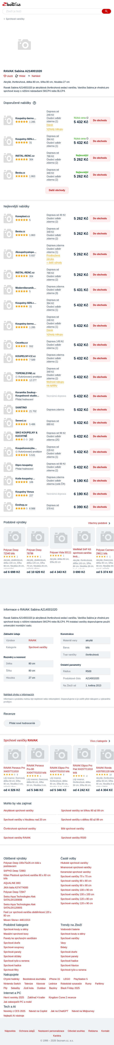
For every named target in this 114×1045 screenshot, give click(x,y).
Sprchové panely (12, 952)
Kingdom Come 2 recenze (62, 997)
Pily (5, 988)
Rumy (88, 983)
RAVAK (32, 640)
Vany (63, 943)
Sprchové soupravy (14, 947)
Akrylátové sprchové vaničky (19, 810)
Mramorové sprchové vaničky (76, 867)
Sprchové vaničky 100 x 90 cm (77, 890)
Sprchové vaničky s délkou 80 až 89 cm (82, 819)
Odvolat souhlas (76, 1031)
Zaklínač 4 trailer (36, 997)
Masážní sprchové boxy (16, 934)
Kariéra (57, 1035)
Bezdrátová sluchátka (34, 979)
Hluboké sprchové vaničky (74, 863)
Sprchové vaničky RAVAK (17, 837)
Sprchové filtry (11, 970)
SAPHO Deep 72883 (15, 871)
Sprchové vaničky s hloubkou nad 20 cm (25, 819)
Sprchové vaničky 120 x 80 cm (77, 899)
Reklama (93, 1031)
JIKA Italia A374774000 (16, 887)
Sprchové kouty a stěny (16, 929)
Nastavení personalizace (51, 1031)
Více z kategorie (100, 741)
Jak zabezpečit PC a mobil (18, 1002)
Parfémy (99, 983)
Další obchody (57, 190)
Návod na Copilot (38, 1011)
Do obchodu (100, 120)
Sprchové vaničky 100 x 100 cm (77, 894)
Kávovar (40, 983)
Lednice (53, 983)
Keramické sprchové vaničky (76, 872)
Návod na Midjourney (83, 1011)
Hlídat (20, 76)
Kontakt (105, 1031)
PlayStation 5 (81, 979)
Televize (28, 983)
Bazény (53, 988)
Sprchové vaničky (15, 19)
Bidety (64, 947)
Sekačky (15, 988)
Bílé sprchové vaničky (72, 828)
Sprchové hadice (12, 965)
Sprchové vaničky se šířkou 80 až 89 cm (82, 810)
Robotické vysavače (71, 983)
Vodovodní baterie (70, 929)
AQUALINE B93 (12, 883)
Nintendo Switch (12, 983)
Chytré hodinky (11, 979)
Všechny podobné (99, 523)
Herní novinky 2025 (14, 997)
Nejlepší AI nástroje (14, 1015)
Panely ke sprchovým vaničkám (20, 938)
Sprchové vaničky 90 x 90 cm (76, 885)
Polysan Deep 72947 (15, 892)
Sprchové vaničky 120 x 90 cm (77, 903)
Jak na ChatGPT (59, 1011)
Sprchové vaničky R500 (73, 837)
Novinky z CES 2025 (14, 1011)
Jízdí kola (28, 988)
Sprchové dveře (12, 943)
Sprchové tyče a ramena (16, 961)
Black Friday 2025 (70, 988)
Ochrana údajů (27, 1031)
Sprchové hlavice (70, 965)
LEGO (67, 979)
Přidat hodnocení (24, 399)
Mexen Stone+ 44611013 (17, 920)
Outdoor (41, 988)
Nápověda (10, 1031)
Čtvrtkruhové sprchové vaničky (20, 828)
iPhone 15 (54, 979)
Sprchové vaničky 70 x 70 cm (76, 876)
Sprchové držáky (12, 956)
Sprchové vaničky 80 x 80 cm (76, 881)
